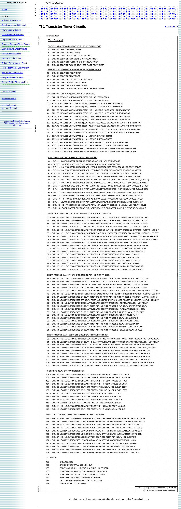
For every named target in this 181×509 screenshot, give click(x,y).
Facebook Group (9, 105)
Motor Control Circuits (11, 58)
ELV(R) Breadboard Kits (12, 73)
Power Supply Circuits (11, 30)
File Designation (9, 92)
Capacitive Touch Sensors (13, 39)
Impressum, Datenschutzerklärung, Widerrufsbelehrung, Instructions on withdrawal (17, 123)
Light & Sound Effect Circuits (14, 49)
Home (4, 9)
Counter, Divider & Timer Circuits (16, 44)
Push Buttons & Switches (13, 34)
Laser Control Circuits (11, 54)
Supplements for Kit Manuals (14, 25)
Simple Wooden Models (12, 77)
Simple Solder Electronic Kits (15, 82)
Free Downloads (9, 98)
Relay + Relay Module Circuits (15, 63)
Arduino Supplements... (12, 20)
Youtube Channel (9, 108)
